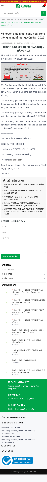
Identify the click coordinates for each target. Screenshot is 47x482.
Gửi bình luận (10, 256)
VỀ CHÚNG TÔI (8, 270)
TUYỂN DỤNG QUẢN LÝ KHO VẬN (24, 360)
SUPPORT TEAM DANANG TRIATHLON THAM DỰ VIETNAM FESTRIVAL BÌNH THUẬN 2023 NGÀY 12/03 (23, 211)
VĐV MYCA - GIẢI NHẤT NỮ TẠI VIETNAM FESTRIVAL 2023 (20, 198)
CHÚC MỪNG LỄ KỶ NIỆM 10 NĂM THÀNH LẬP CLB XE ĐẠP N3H (22, 192)
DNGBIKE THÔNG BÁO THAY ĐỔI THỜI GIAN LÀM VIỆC (23, 186)
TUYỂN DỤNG (7, 278)
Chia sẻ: (4, 174)
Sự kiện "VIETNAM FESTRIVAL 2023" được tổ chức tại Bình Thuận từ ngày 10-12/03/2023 (21, 204)
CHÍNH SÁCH (7, 274)
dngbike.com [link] (16, 160)
